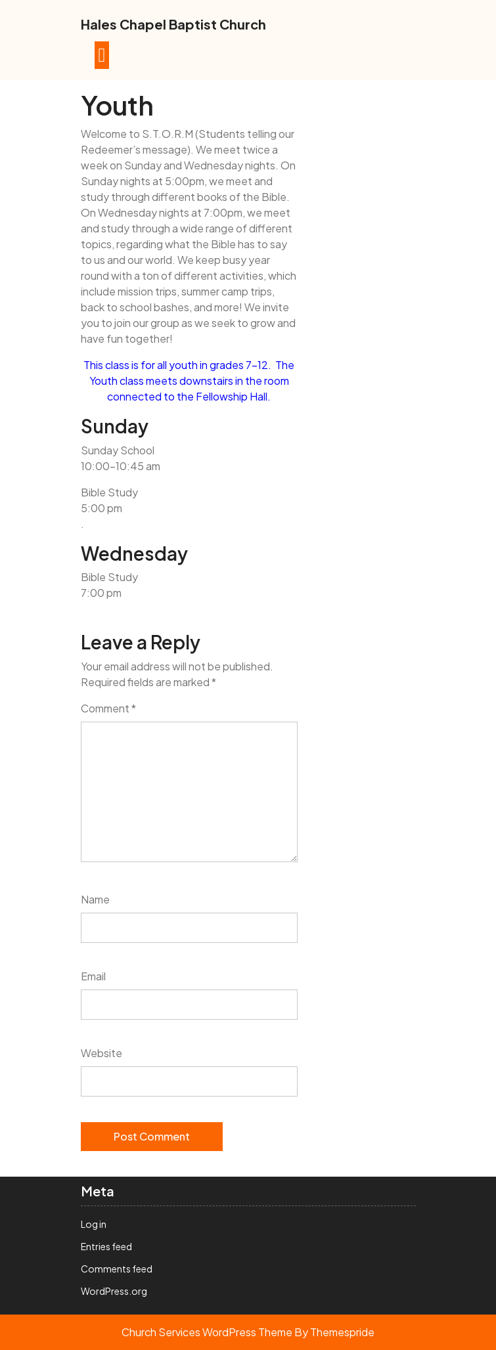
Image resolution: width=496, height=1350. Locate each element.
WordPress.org (114, 1291)
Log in (93, 1224)
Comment (108, 708)
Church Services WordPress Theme (207, 1332)
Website (101, 1053)
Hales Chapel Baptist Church (173, 24)
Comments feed (116, 1268)
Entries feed (106, 1246)
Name (95, 899)
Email (93, 976)
